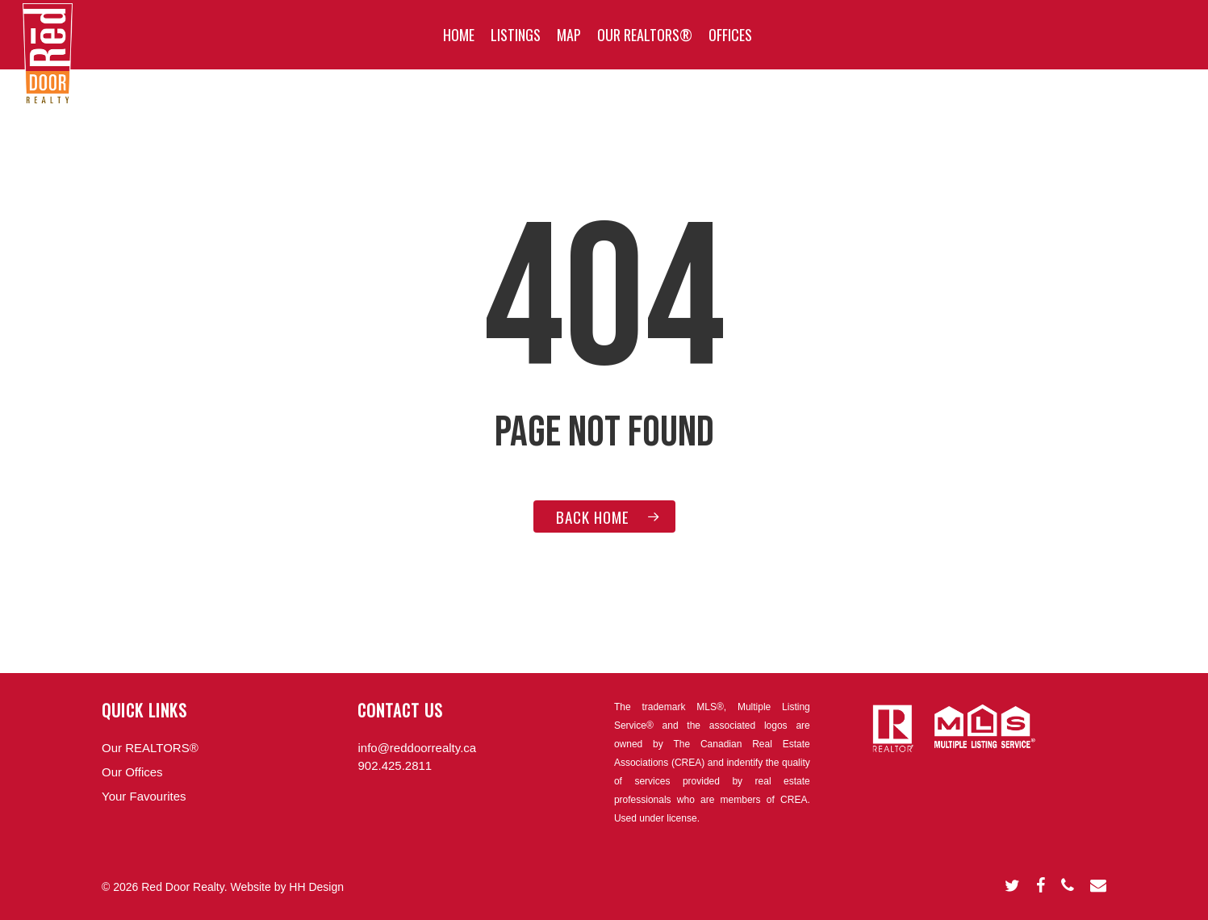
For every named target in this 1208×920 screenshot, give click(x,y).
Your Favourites (144, 796)
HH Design (316, 886)
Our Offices (132, 772)
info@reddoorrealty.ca (416, 748)
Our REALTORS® (150, 748)
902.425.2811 (394, 765)
